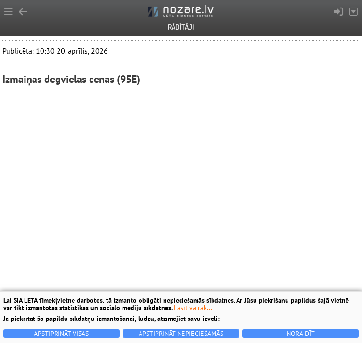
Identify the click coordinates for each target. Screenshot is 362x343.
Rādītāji (181, 27)
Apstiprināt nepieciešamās (181, 333)
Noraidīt (301, 333)
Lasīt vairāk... (193, 307)
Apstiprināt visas (61, 333)
